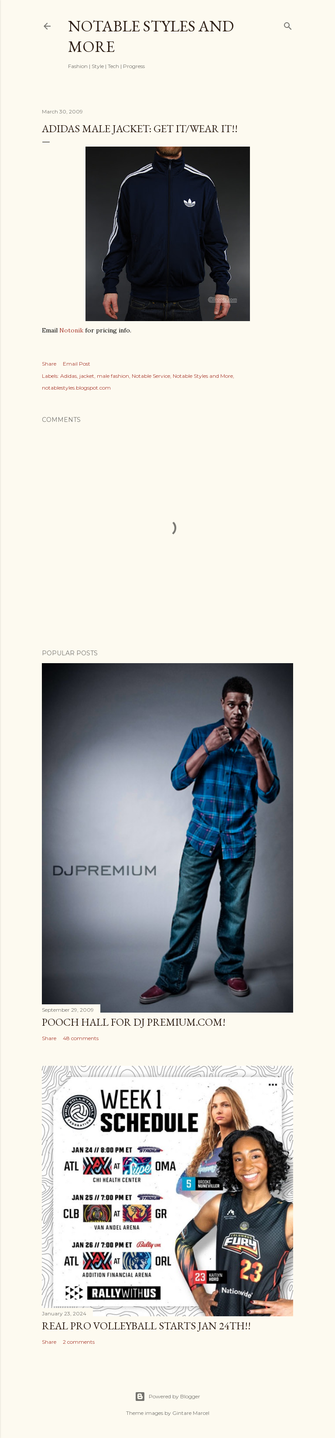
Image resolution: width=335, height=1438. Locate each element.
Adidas (68, 376)
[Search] (288, 24)
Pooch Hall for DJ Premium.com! (134, 1022)
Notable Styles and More (203, 376)
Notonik (71, 330)
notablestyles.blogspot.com (76, 387)
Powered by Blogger (167, 1396)
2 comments (79, 1342)
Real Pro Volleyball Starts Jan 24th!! (146, 1325)
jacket (86, 376)
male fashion (113, 376)
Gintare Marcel (190, 1413)
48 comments (81, 1038)
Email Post (76, 363)
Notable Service (151, 376)
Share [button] (49, 363)
